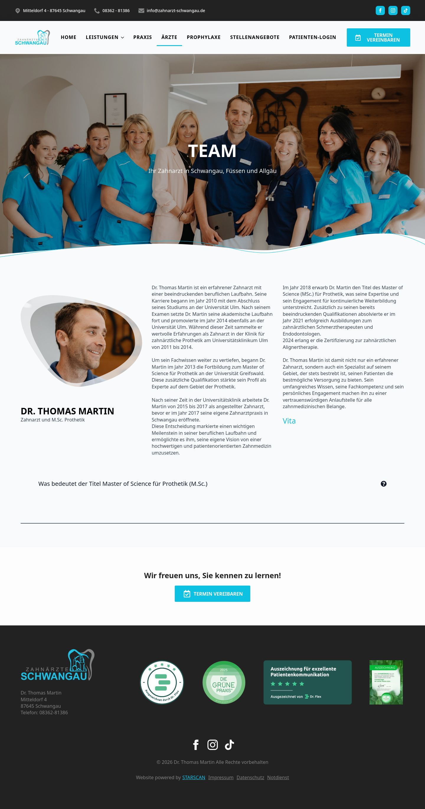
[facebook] (380, 10)
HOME (68, 37)
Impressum (221, 777)
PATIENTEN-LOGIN (312, 37)
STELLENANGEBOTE (255, 37)
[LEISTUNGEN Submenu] (124, 37)
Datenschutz (250, 777)
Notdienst (278, 777)
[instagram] (393, 10)
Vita (289, 421)
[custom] (405, 10)
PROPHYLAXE (204, 37)
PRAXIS (142, 37)
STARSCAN (193, 777)
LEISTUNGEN (102, 37)
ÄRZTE (169, 37)
